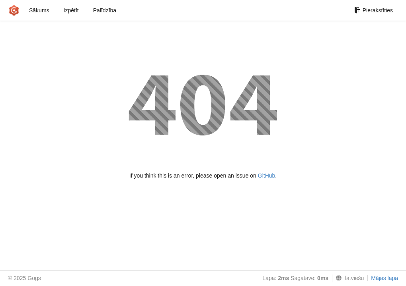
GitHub (266, 175)
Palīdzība (104, 10)
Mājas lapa (384, 278)
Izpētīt (71, 10)
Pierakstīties (373, 10)
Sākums (39, 10)
